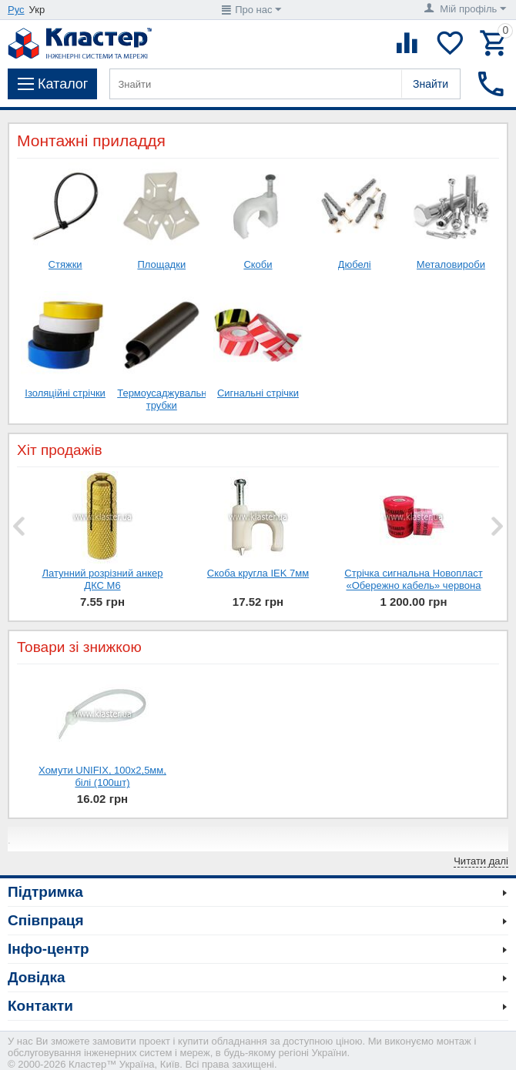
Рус (16, 9)
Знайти (430, 84)
